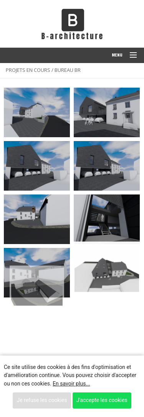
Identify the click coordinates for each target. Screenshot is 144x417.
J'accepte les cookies (101, 400)
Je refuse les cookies (42, 400)
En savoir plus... (71, 383)
